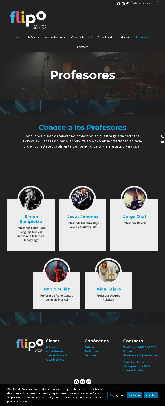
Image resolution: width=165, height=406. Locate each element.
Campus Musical (56, 355)
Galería (89, 347)
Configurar (116, 395)
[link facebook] (118, 3)
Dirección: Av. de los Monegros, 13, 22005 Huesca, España (136, 366)
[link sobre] (24, 346)
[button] (33, 37)
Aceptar (151, 395)
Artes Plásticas (55, 359)
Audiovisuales (55, 351)
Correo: (127, 351)
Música (50, 347)
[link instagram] (123, 3)
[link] (28, 20)
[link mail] (162, 142)
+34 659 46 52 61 (147, 347)
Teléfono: (129, 347)
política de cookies (17, 401)
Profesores (91, 351)
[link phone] (162, 137)
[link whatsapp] (127, 3)
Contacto (90, 355)
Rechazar (134, 395)
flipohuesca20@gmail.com (140, 355)
